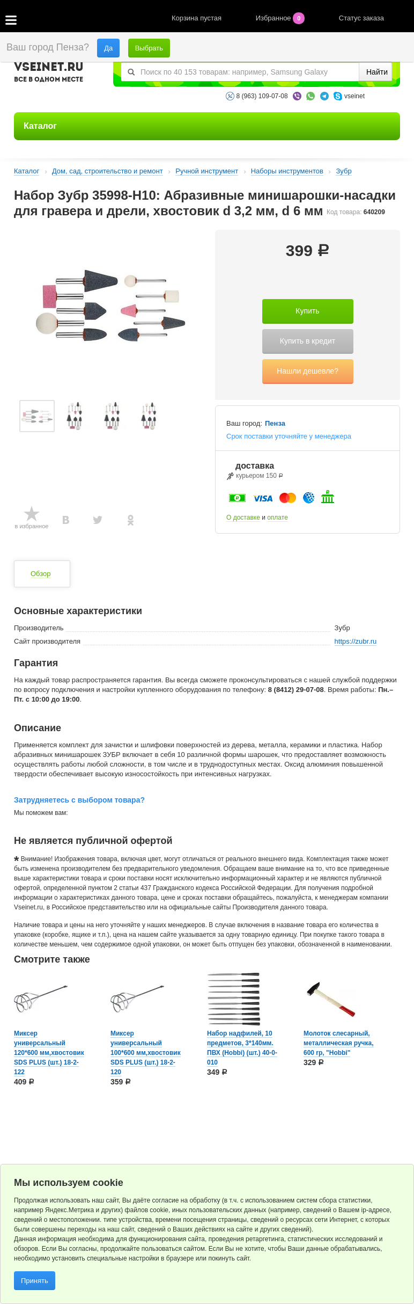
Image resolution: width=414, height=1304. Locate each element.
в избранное (32, 526)
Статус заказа (361, 18)
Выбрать (149, 48)
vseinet (354, 96)
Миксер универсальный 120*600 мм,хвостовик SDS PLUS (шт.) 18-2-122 (49, 1053)
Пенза (275, 423)
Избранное (281, 18)
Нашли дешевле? (307, 371)
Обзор (41, 574)
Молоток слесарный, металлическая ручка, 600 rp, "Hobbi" (339, 1043)
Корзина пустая (198, 18)
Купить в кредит (307, 341)
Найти (377, 72)
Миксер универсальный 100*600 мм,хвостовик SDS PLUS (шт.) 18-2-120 (145, 1053)
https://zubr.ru (356, 641)
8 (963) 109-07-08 (262, 96)
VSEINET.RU (49, 73)
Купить (307, 311)
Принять (34, 1281)
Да (108, 48)
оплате (277, 517)
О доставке (243, 517)
